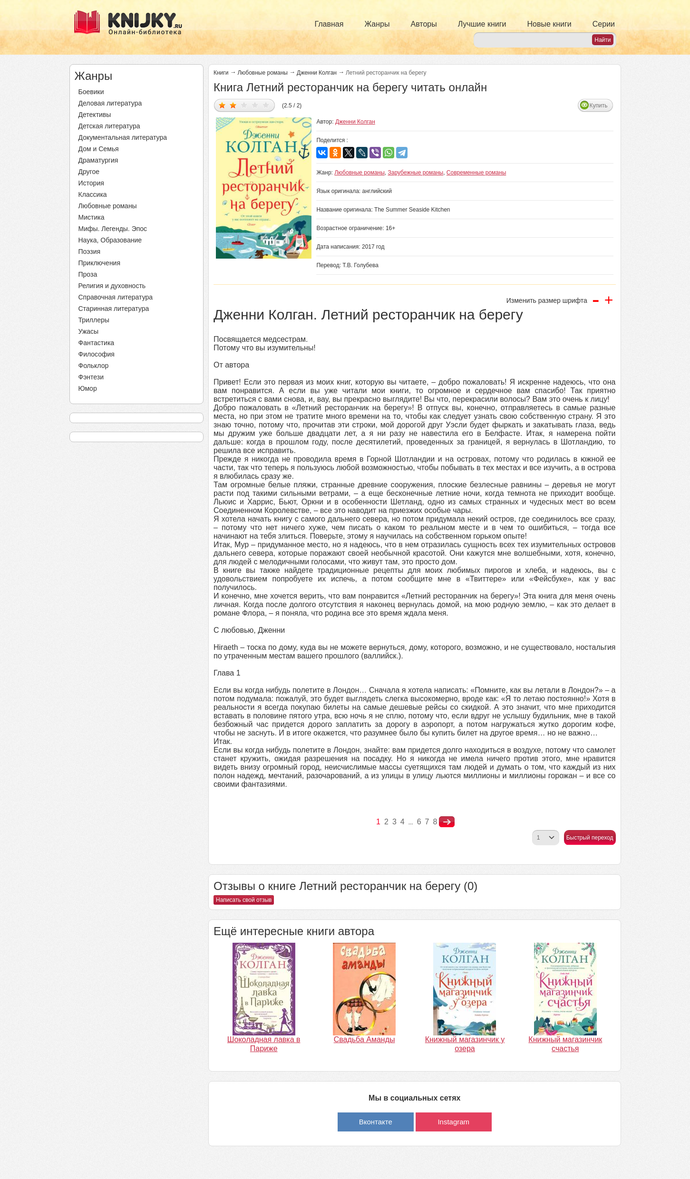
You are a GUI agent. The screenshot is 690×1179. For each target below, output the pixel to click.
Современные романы (476, 172)
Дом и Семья (98, 149)
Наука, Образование (110, 240)
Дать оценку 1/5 (222, 104)
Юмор (87, 388)
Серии (604, 24)
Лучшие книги (482, 24)
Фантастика (96, 343)
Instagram (453, 1122)
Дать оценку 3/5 (244, 104)
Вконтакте (375, 1122)
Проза (87, 274)
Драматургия (98, 160)
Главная (329, 24)
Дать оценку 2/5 (233, 104)
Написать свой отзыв (244, 900)
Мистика (91, 217)
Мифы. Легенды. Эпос (112, 228)
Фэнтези (91, 377)
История (91, 183)
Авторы (424, 24)
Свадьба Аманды (364, 1039)
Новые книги (549, 24)
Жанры (376, 24)
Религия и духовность (112, 286)
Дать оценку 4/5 (255, 104)
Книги (221, 72)
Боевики (91, 92)
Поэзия (89, 251)
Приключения (99, 263)
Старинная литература (113, 308)
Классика (92, 194)
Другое (88, 171)
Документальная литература (122, 137)
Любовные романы (107, 206)
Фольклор (93, 365)
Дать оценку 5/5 (266, 104)
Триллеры (93, 320)
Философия (96, 354)
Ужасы (88, 331)
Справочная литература (115, 297)
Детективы (94, 114)
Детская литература (109, 126)
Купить (599, 105)
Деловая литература (110, 103)
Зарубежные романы (416, 172)
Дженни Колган (317, 72)
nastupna (447, 822)
